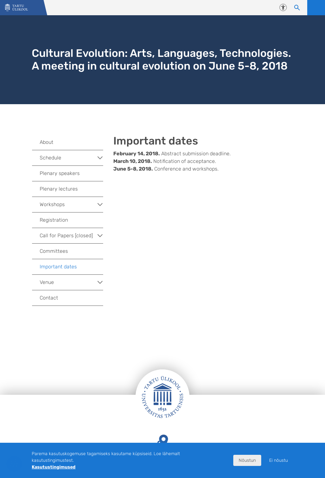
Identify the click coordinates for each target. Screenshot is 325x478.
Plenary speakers (60, 173)
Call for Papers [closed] (71, 235)
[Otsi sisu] (297, 7)
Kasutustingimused (54, 467)
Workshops (71, 204)
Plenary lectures (59, 189)
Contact (49, 298)
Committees (54, 251)
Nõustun (247, 460)
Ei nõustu (278, 460)
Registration (54, 220)
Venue (71, 282)
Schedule (71, 158)
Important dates (58, 267)
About (46, 142)
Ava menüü (316, 7)
